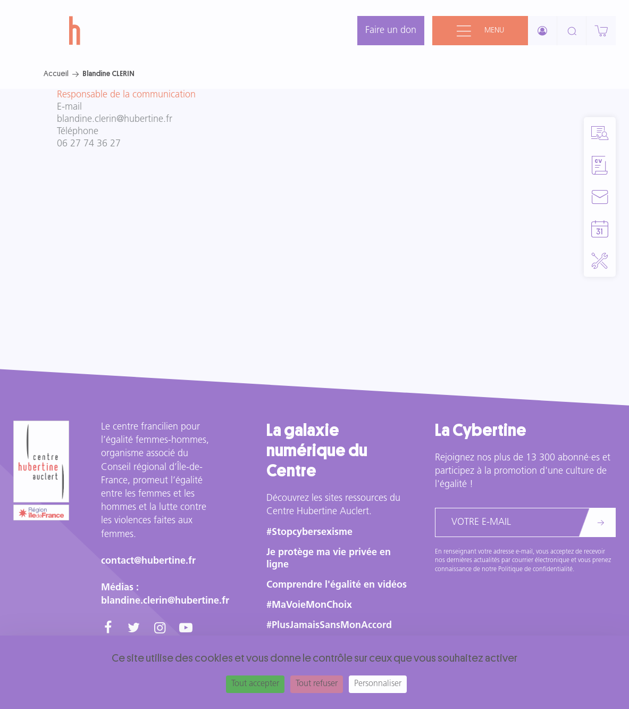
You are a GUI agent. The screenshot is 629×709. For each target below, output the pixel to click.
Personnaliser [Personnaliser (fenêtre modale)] (377, 684)
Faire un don (390, 31)
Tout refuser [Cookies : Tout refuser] (317, 684)
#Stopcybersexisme (309, 532)
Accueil (56, 73)
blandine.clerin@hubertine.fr (114, 119)
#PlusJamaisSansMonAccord (329, 626)
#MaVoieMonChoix (309, 605)
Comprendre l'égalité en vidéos (336, 585)
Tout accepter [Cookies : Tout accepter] (255, 684)
